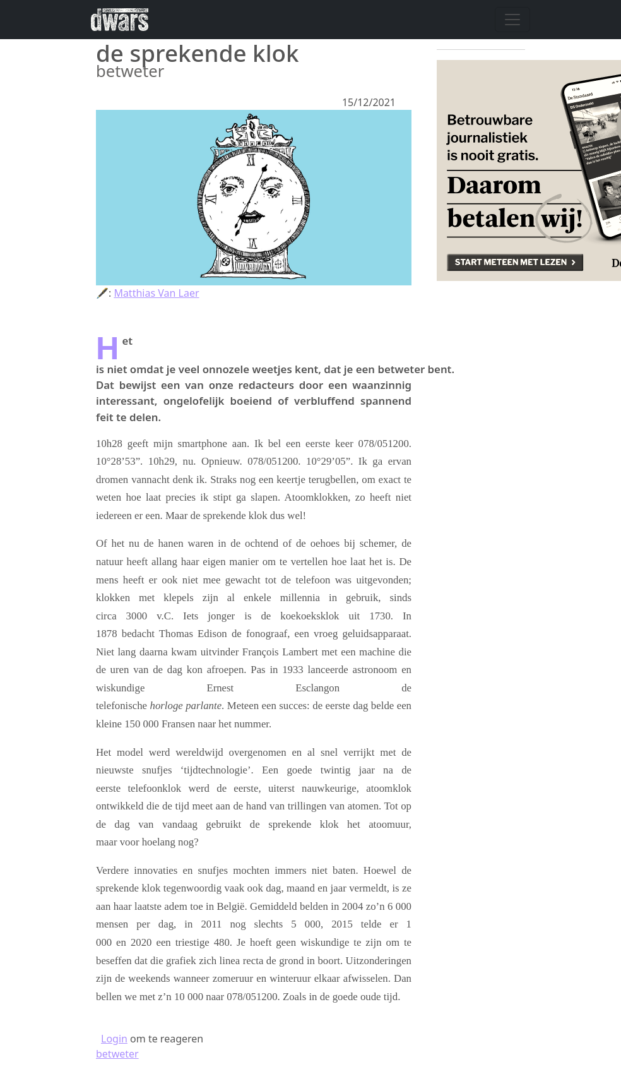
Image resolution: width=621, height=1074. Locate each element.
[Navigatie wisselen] (512, 19)
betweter (117, 1054)
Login (114, 1039)
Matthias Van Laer (156, 293)
